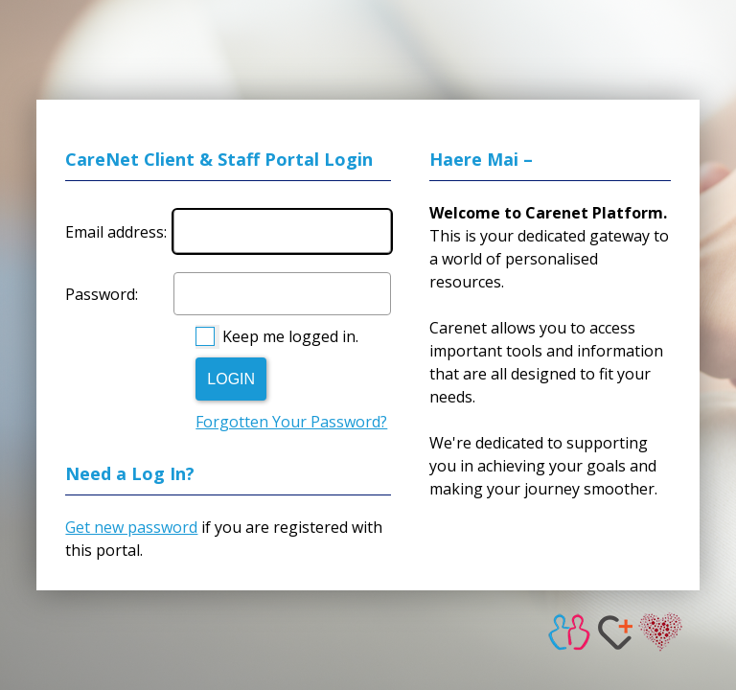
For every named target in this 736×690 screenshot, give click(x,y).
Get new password (131, 527)
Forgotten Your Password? (291, 421)
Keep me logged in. (290, 336)
